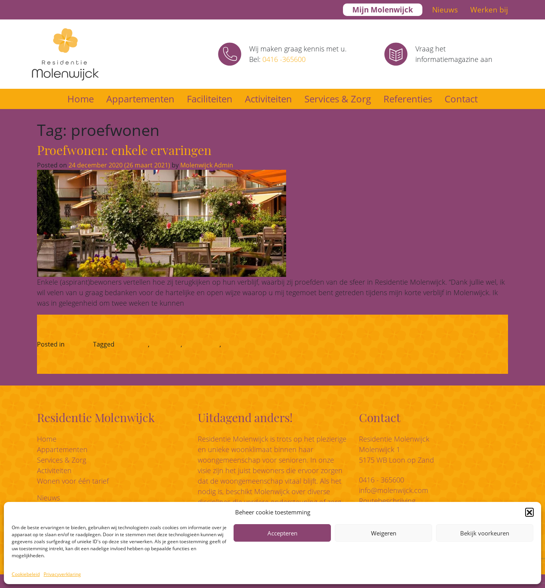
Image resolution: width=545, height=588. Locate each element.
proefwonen (202, 344)
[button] (529, 512)
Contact (461, 98)
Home (80, 98)
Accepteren (282, 533)
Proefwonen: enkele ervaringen (124, 149)
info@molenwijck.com (393, 490)
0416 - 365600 (381, 479)
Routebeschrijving (387, 500)
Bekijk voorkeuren (484, 533)
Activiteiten (268, 98)
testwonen (238, 344)
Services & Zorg (337, 98)
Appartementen (140, 98)
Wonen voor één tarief (73, 481)
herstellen (166, 344)
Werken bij (489, 10)
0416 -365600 (284, 59)
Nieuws (445, 10)
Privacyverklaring (62, 574)
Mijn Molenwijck (382, 10)
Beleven (77, 344)
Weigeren (383, 533)
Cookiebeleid (26, 574)
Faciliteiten (209, 98)
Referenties (407, 98)
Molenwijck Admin (206, 165)
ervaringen (132, 344)
